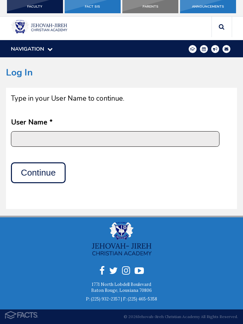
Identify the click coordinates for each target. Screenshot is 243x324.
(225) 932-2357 (105, 299)
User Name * (32, 122)
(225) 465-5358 (142, 299)
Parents (150, 6)
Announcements (208, 6)
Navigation (32, 49)
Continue (38, 173)
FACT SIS (92, 6)
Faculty (34, 6)
